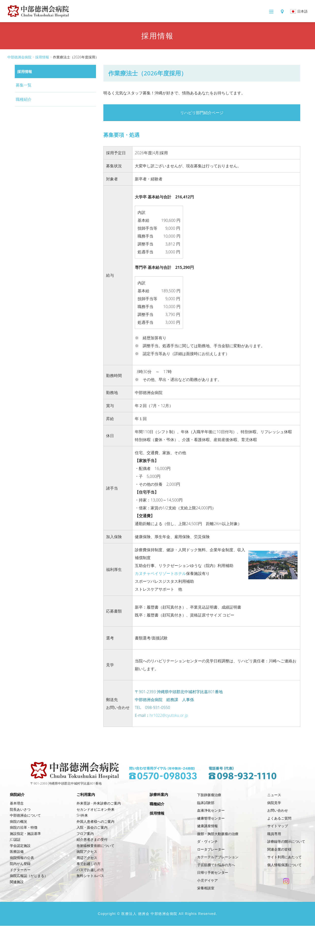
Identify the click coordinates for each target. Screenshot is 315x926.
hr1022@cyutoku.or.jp (169, 716)
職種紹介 (24, 99)
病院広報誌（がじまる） (29, 876)
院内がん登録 (20, 863)
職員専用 (274, 834)
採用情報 (42, 57)
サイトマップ (277, 826)
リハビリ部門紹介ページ (201, 113)
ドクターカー (20, 870)
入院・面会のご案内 (91, 827)
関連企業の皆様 (279, 849)
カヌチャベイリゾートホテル (160, 574)
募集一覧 (24, 85)
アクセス (277, 12)
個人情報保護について (284, 865)
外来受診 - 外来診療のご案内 (98, 803)
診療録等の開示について (286, 841)
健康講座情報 (207, 826)
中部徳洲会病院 (19, 57)
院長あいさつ (20, 809)
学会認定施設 (20, 845)
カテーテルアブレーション (218, 857)
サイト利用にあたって (284, 857)
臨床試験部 (206, 803)
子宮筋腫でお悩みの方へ (216, 865)
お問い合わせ (277, 810)
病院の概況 (18, 821)
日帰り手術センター (212, 872)
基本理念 (17, 803)
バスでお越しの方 (90, 870)
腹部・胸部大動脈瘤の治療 (218, 834)
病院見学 (274, 803)
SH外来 (82, 815)
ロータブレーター (211, 849)
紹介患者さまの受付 (91, 839)
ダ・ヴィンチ (207, 841)
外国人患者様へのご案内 (95, 821)
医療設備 (17, 851)
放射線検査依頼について (95, 845)
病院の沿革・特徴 (23, 827)
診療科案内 (159, 794)
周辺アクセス (86, 858)
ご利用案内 (86, 794)
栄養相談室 (206, 888)
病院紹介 (18, 794)
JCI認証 (15, 839)
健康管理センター (211, 818)
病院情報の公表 (22, 858)
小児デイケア (207, 880)
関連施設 (17, 882)
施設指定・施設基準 (25, 833)
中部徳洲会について (25, 815)
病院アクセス (86, 851)
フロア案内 (85, 833)
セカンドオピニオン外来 (95, 809)
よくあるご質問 (279, 818)
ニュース (274, 795)
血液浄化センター (211, 810)
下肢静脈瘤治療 (209, 795)
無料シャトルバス (90, 876)
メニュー (251, 12)
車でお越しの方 (88, 863)
